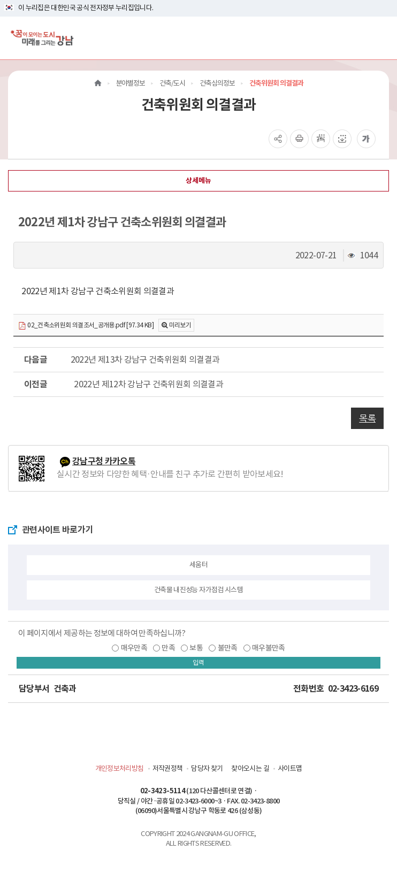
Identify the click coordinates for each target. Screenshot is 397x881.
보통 (196, 648)
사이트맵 (290, 768)
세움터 (198, 564)
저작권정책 (167, 768)
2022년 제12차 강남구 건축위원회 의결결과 (145, 384)
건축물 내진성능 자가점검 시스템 (198, 589)
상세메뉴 (198, 180)
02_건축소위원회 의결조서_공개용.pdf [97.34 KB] (86, 325)
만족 (168, 648)
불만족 (228, 648)
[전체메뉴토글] (380, 38)
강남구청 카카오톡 (103, 461)
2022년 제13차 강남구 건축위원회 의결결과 (143, 359)
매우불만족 (268, 648)
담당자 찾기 (207, 768)
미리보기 (180, 325)
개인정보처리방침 (119, 768)
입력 (198, 662)
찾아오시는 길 (250, 768)
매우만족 (134, 648)
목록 (367, 418)
